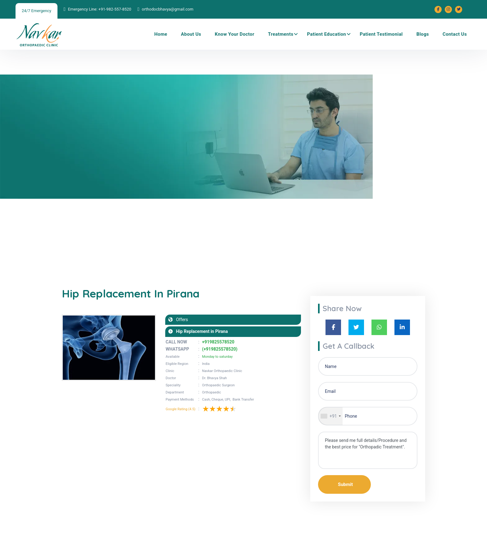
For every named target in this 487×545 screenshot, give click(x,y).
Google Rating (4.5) (180, 409)
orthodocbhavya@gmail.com (167, 9)
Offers (180, 319)
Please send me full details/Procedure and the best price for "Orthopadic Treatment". (367, 450)
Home (160, 34)
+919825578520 (218, 341)
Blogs (422, 34)
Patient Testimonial (381, 34)
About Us (191, 34)
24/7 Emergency (36, 10)
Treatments (281, 34)
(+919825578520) (220, 349)
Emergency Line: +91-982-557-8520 (99, 9)
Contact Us (455, 34)
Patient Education (326, 34)
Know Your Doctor (234, 34)
